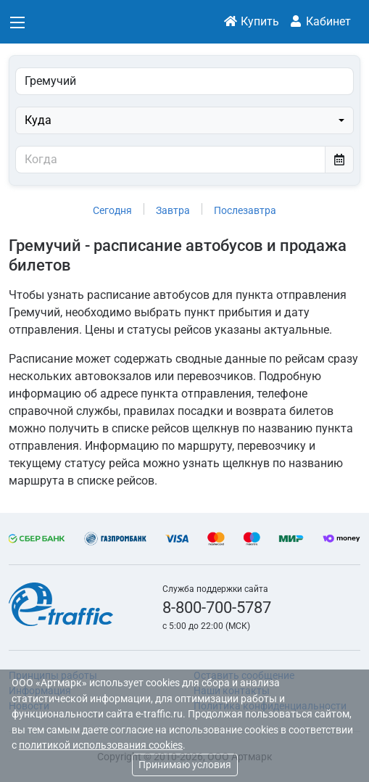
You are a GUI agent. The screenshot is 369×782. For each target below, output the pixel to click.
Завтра (173, 210)
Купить (251, 21)
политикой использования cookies (101, 745)
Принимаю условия (184, 764)
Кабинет (320, 21)
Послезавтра (245, 210)
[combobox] (184, 120)
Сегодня (112, 210)
